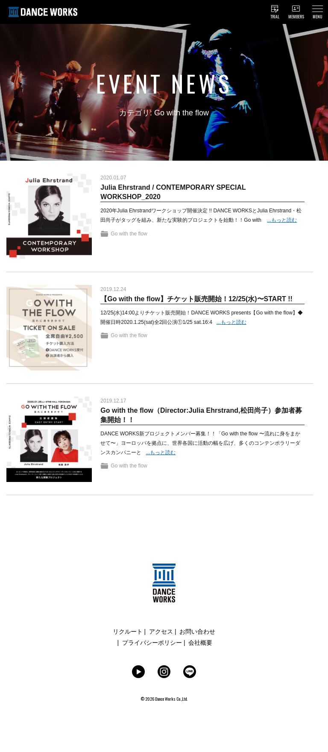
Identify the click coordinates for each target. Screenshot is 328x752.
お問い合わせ (197, 631)
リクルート (128, 631)
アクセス (161, 631)
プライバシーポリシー (152, 642)
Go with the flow (129, 234)
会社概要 (200, 642)
